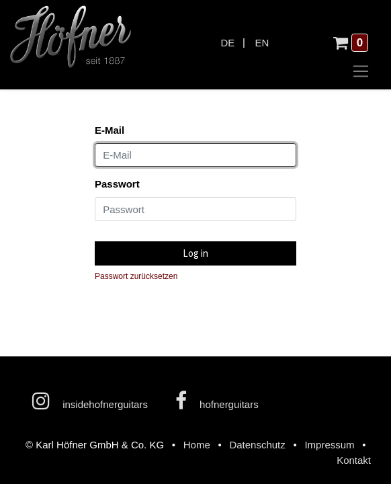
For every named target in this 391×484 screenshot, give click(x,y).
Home (196, 444)
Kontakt (354, 460)
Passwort (117, 184)
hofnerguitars (217, 401)
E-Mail (109, 130)
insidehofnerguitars (90, 401)
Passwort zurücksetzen (136, 276)
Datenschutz (257, 444)
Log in (195, 253)
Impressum (329, 444)
